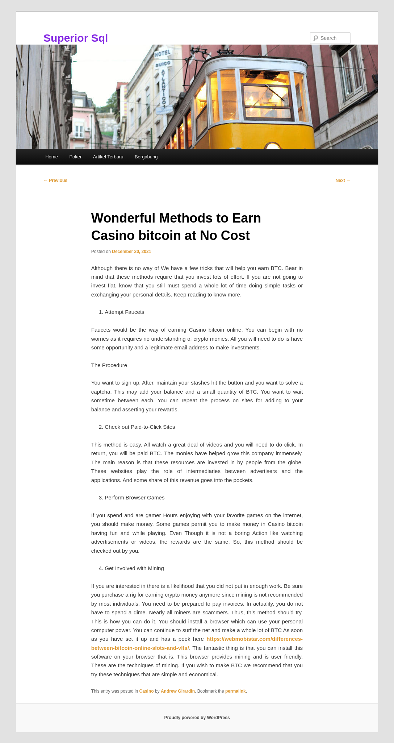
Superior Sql (75, 38)
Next (343, 180)
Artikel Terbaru (108, 156)
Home (51, 156)
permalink (235, 691)
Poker (75, 156)
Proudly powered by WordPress (197, 717)
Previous (55, 180)
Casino (146, 691)
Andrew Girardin (178, 691)
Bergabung (146, 156)
